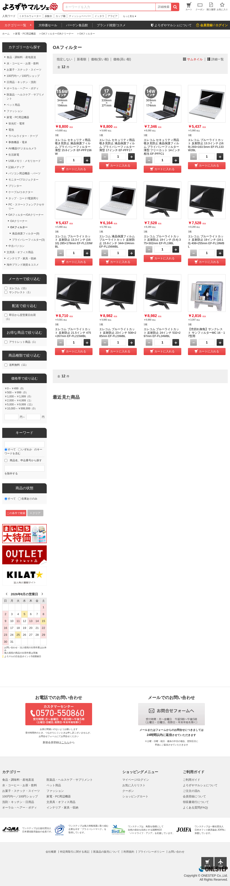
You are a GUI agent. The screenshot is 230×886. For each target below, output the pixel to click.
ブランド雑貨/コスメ (111, 25)
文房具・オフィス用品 (60, 802)
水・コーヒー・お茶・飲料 (19, 785)
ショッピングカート (135, 796)
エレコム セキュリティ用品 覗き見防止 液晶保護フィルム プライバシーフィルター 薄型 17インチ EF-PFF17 (117, 145)
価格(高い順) (122, 59)
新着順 (81, 59)
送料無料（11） (18, 364)
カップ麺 (60, 16)
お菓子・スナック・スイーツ (21, 791)
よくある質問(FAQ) (195, 807)
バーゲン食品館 (77, 25)
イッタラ (99, 16)
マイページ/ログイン (135, 779)
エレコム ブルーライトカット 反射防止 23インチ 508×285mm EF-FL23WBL (117, 332)
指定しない (64, 59)
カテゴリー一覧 (15, 25)
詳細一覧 (217, 59)
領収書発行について (196, 802)
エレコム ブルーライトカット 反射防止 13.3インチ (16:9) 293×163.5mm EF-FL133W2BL (206, 145)
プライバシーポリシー (151, 851)
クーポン (128, 791)
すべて (12, 449)
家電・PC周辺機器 (58, 796)
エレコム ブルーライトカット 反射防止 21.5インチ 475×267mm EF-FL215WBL (73, 332)
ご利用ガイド (191, 779)
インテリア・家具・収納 (62, 807)
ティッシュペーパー (80, 16)
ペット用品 (53, 785)
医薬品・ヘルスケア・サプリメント (69, 779)
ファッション (55, 791)
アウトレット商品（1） (23, 341)
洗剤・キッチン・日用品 (18, 802)
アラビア (112, 16)
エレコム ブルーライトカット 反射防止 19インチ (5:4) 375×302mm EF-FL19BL (162, 240)
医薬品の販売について (106, 851)
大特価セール (47, 25)
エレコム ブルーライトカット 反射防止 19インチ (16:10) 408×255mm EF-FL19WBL (206, 241)
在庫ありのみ (29, 498)
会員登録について (194, 796)
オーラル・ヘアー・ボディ (19, 807)
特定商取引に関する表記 (74, 851)
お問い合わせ (176, 851)
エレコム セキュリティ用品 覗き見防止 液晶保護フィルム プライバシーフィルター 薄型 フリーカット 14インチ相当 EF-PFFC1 (162, 147)
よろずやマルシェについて (200, 785)
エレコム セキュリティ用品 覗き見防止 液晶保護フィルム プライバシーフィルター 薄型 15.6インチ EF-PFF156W (73, 147)
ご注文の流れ (191, 791)
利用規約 (128, 851)
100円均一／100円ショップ (20, 796)
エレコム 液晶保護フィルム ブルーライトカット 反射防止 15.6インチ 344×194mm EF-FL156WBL (117, 241)
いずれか (26, 449)
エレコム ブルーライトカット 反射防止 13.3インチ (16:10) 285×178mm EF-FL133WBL (74, 241)
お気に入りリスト (133, 785)
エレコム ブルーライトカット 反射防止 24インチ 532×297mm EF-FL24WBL (162, 332)
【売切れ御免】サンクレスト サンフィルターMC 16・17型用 (206, 332)
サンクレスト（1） (20, 292)
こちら (65, 742)
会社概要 (51, 851)
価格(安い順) (100, 59)
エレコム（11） (18, 288)
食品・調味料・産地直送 (18, 779)
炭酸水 (48, 16)
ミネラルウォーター (30, 16)
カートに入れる (76, 169)
